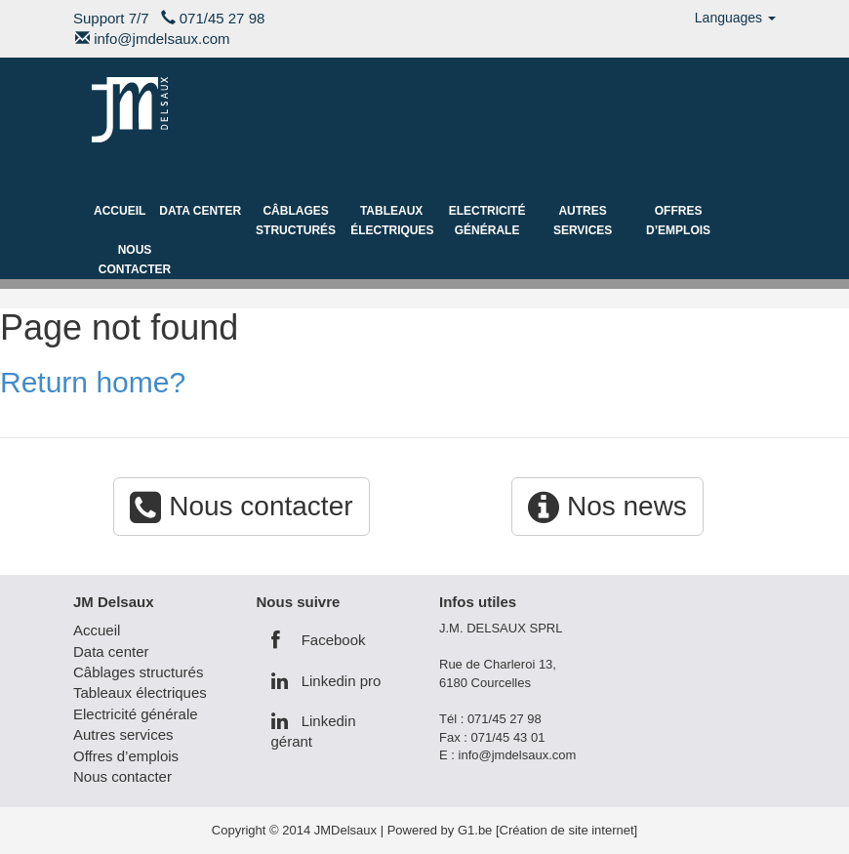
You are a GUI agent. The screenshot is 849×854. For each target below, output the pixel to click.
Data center (200, 211)
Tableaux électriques (391, 220)
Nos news (607, 506)
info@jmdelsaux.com (161, 38)
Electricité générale (487, 220)
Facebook (318, 639)
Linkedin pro (326, 680)
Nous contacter (135, 259)
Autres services (582, 220)
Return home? (92, 382)
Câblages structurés (296, 220)
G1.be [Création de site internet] (547, 830)
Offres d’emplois (678, 220)
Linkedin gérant (313, 731)
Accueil (119, 211)
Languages (735, 17)
